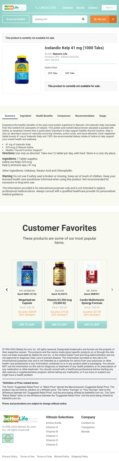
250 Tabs (52, 73)
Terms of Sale (44, 456)
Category (93, 7)
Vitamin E (52, 444)
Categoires (88, 427)
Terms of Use (27, 456)
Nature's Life (60, 53)
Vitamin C (52, 435)
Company (68, 7)
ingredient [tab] (25, 115)
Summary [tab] (10, 115)
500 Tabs (70, 73)
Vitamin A (52, 427)
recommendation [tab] (84, 115)
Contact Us (88, 422)
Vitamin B (52, 431)
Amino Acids (53, 422)
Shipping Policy (79, 456)
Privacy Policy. (10, 456)
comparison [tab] (63, 115)
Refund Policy (61, 456)
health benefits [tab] (44, 115)
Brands (80, 7)
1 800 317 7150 (45, 7)
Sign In (109, 7)
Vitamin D (52, 440)
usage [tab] (102, 115)
